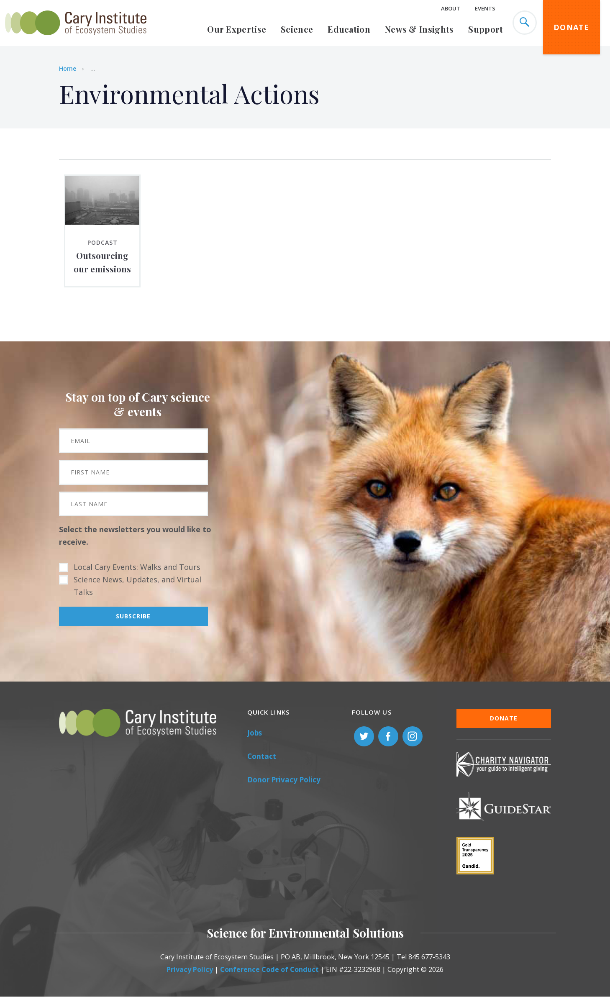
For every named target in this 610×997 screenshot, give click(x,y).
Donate (571, 27)
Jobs (254, 733)
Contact (261, 756)
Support (485, 29)
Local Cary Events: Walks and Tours (137, 567)
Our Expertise (236, 29)
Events (485, 8)
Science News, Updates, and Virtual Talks (137, 585)
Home (67, 68)
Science (297, 29)
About (450, 8)
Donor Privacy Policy (283, 779)
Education (349, 29)
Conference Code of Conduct (269, 969)
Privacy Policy (190, 969)
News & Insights (419, 29)
